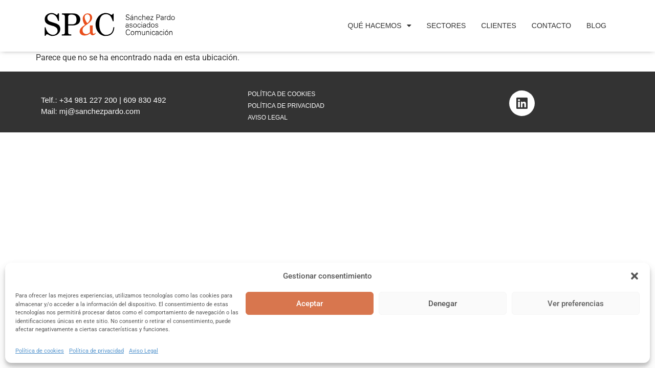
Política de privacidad (96, 351)
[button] (634, 276)
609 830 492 (144, 100)
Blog (596, 25)
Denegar (442, 303)
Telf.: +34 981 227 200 (79, 100)
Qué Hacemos (379, 25)
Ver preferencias (576, 303)
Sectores (446, 25)
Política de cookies (39, 351)
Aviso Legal (143, 351)
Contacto (551, 25)
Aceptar (309, 303)
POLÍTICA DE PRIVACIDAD (286, 105)
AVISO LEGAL (268, 117)
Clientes (498, 25)
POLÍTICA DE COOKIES (281, 94)
